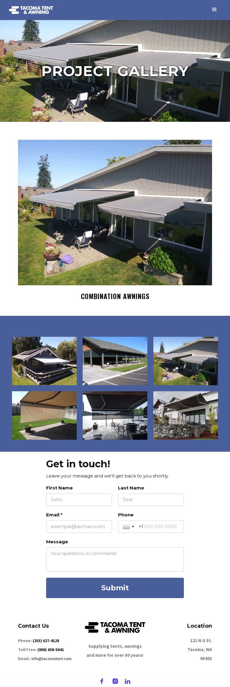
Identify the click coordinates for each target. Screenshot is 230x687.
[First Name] (79, 500)
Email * (54, 515)
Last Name (131, 488)
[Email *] (79, 527)
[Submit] (115, 588)
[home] (31, 10)
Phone (126, 515)
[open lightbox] (115, 212)
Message (57, 542)
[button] (214, 9)
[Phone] (159, 527)
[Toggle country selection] (129, 526)
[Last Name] (151, 500)
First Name (59, 488)
